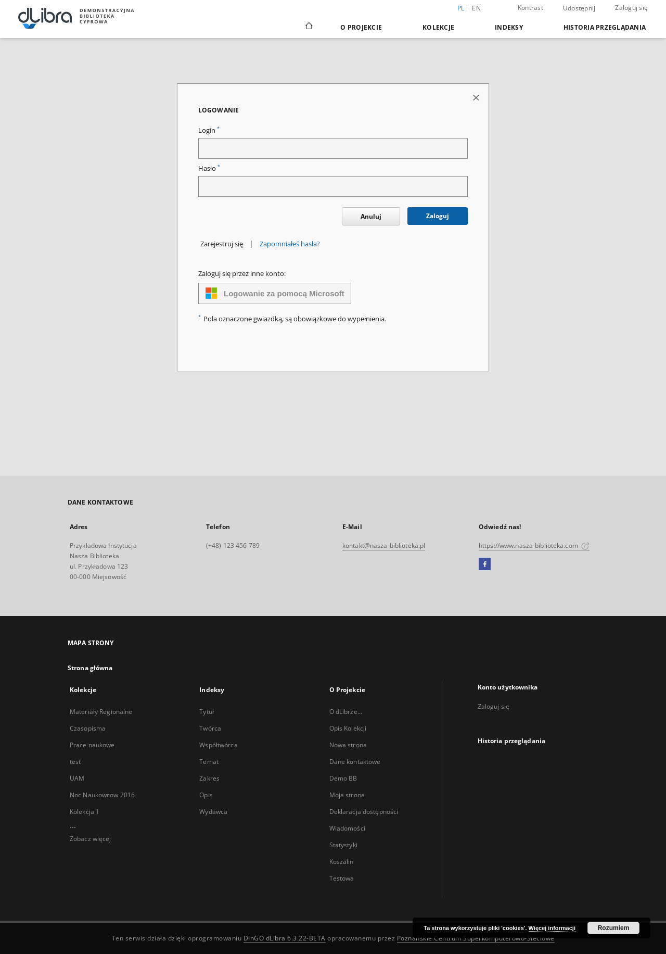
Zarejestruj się (221, 244)
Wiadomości (347, 828)
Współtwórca (218, 744)
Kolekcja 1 (84, 811)
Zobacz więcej (90, 838)
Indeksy (509, 27)
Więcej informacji (552, 928)
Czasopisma (88, 728)
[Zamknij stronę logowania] (477, 97)
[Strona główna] (308, 27)
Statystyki (343, 844)
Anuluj (371, 216)
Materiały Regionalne (101, 711)
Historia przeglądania (604, 27)
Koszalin (341, 861)
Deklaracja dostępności (364, 811)
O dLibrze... (345, 711)
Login (209, 130)
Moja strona (347, 794)
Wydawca (213, 811)
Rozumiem (614, 928)
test (75, 761)
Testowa (341, 878)
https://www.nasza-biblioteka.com (534, 545)
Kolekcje (438, 27)
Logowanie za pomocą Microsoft (274, 293)
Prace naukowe (92, 744)
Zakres (209, 778)
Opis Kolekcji (348, 728)
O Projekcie (361, 27)
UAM (77, 778)
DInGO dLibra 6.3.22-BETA (285, 938)
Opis (205, 794)
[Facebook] (485, 564)
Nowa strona (348, 744)
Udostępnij (579, 8)
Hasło (209, 168)
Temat (209, 761)
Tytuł (206, 711)
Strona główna (90, 667)
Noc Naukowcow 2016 (102, 794)
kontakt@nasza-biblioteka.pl (383, 545)
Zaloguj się (631, 7)
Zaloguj (437, 215)
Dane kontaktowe (355, 761)
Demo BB (343, 778)
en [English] (476, 8)
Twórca (210, 728)
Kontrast (530, 7)
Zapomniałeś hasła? (290, 244)
